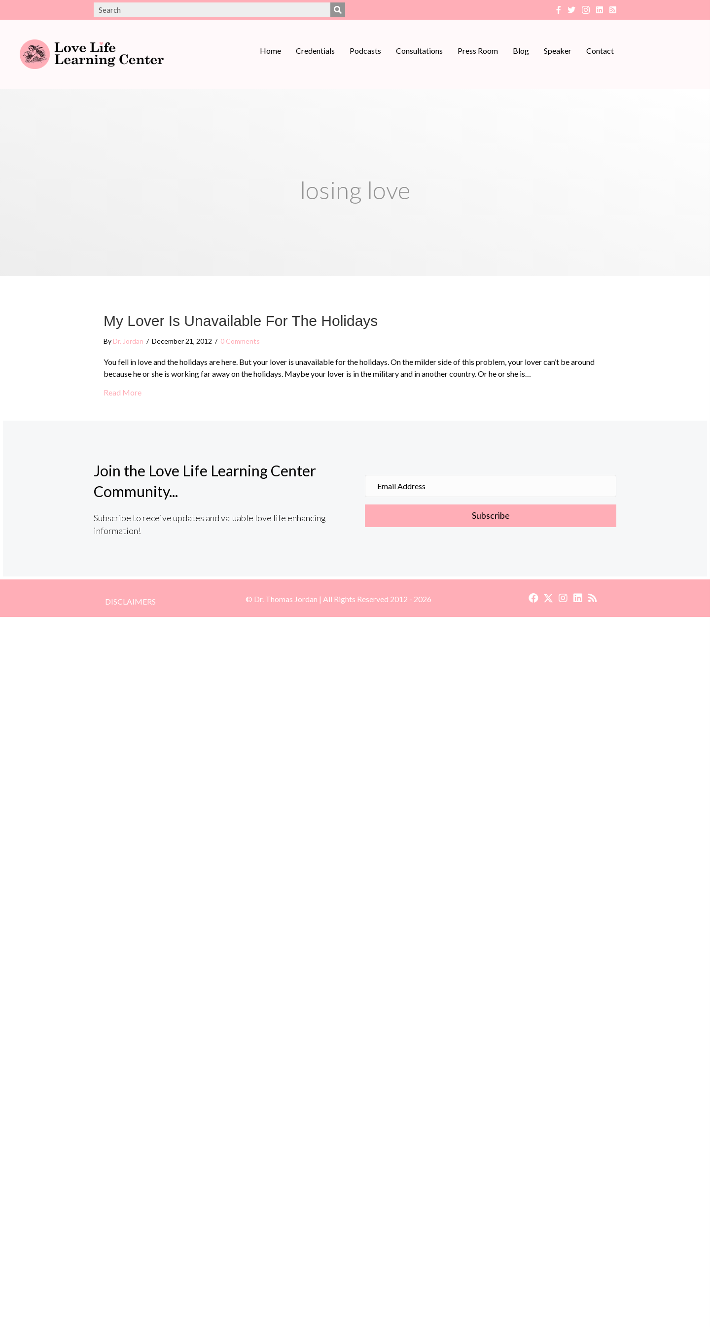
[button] (490, 515)
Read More (123, 392)
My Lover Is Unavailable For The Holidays (241, 321)
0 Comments (240, 341)
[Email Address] (490, 486)
